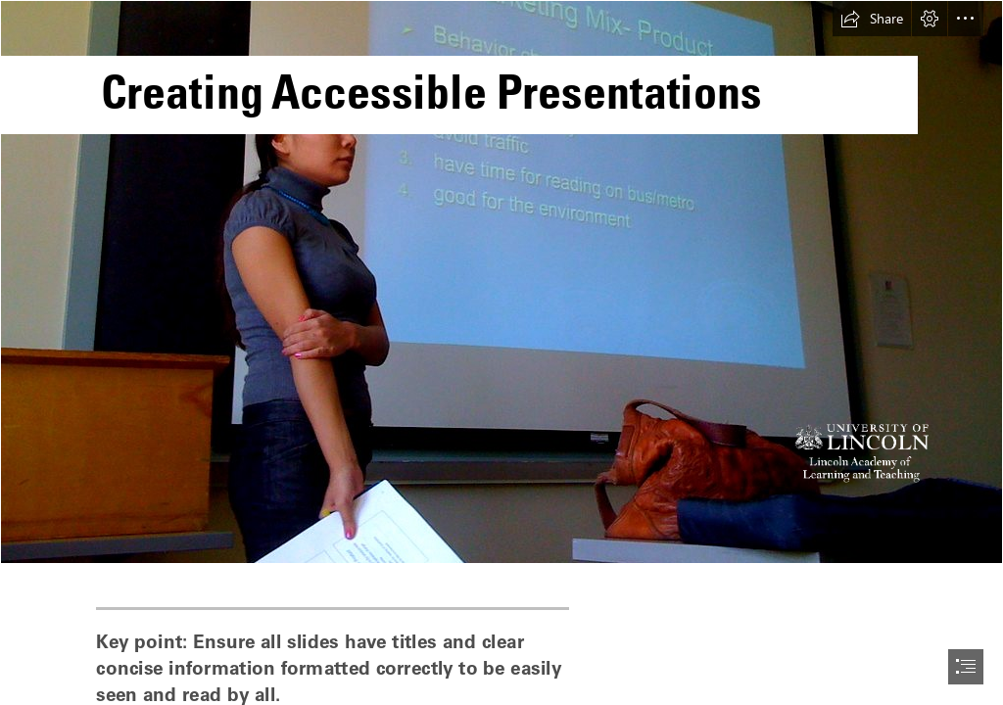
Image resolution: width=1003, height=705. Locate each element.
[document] (501, 352)
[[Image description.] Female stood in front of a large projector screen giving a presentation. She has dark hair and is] (501, 282)
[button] (872, 18)
